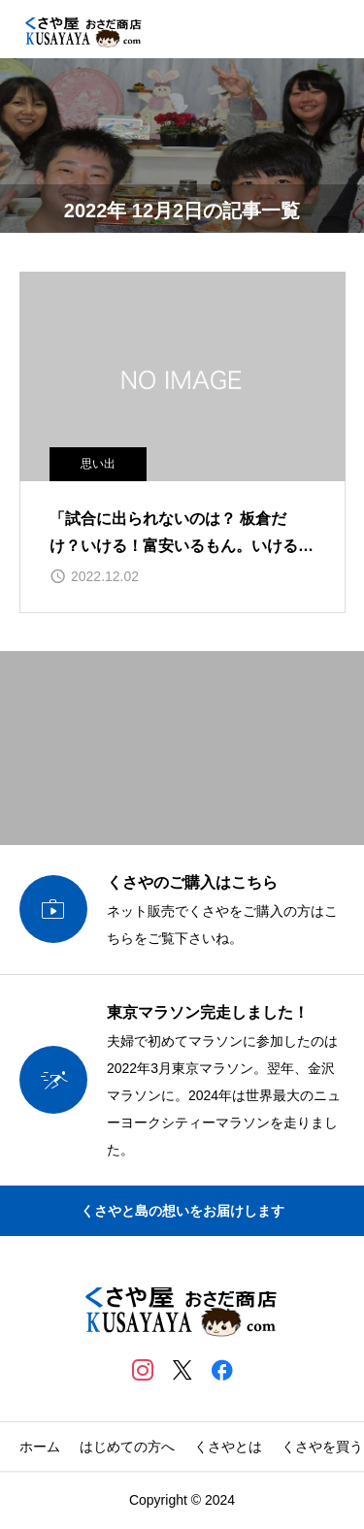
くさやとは (228, 1446)
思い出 (98, 464)
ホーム (39, 1446)
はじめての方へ (127, 1446)
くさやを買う (322, 1446)
